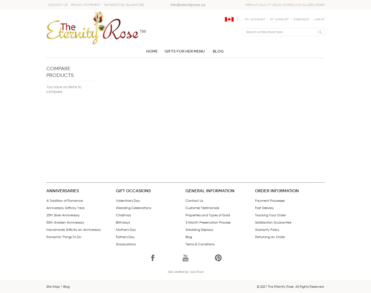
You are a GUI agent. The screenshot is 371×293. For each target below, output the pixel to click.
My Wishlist (279, 19)
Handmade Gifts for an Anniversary (73, 229)
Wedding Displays (199, 229)
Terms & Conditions (200, 244)
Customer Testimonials (202, 207)
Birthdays (123, 222)
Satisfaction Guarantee (124, 4)
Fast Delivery (264, 207)
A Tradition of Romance (64, 200)
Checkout (301, 19)
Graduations (126, 244)
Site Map (53, 286)
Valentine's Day (128, 200)
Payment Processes (270, 200)
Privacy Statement (86, 4)
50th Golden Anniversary (65, 222)
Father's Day (125, 236)
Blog (189, 236)
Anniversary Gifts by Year (65, 207)
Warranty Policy (267, 229)
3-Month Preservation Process (208, 222)
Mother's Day (126, 229)
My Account (255, 19)
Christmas (123, 215)
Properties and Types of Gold (208, 215)
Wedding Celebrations (133, 207)
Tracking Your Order (270, 215)
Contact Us (57, 4)
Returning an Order (270, 236)
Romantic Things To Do (63, 236)
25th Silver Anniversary (63, 215)
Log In (319, 19)
